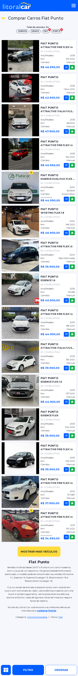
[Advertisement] (39, 641)
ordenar (61, 669)
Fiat (61, 617)
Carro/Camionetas (37, 617)
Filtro (28, 669)
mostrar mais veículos (39, 551)
